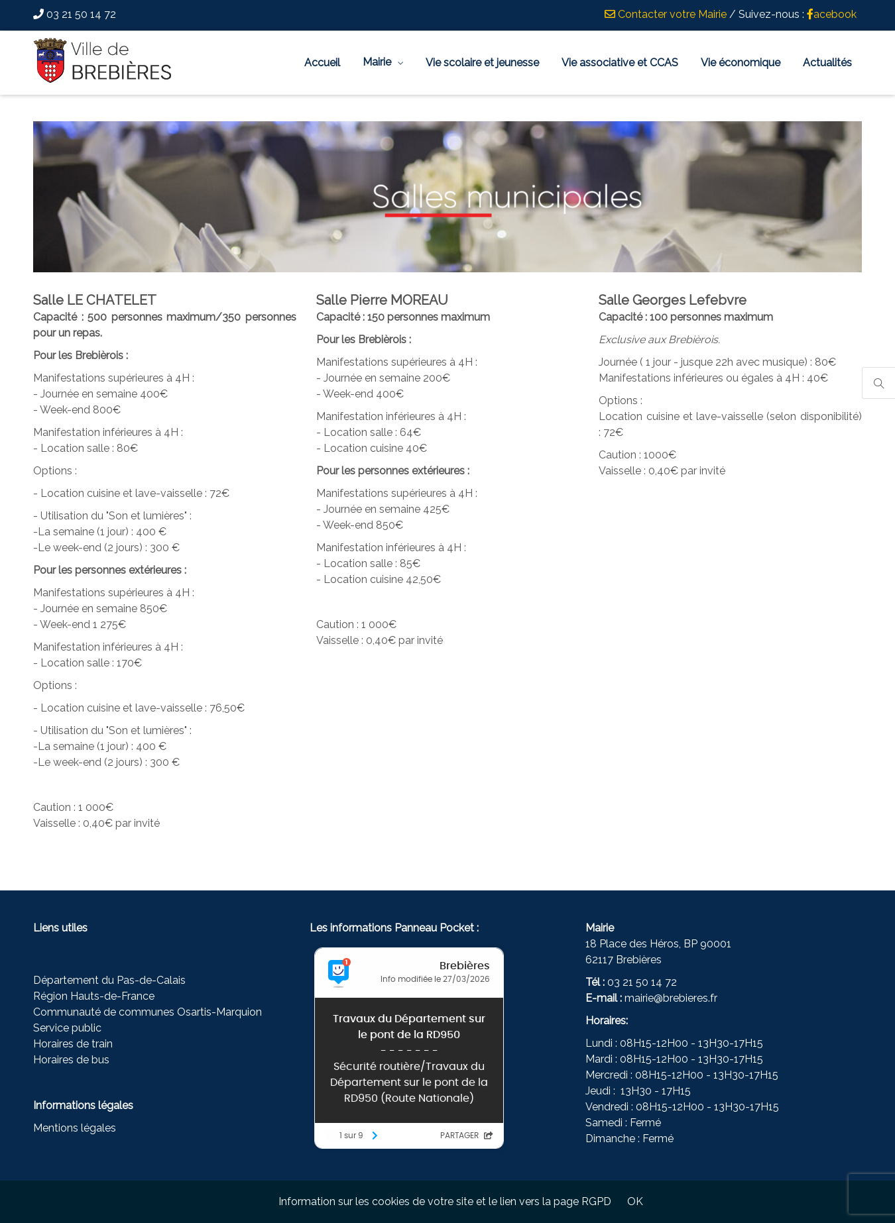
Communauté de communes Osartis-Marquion (147, 1012)
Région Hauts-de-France (93, 996)
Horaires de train (73, 1043)
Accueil (322, 62)
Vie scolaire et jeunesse (482, 62)
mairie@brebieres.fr (671, 998)
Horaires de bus (71, 1059)
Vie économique (740, 62)
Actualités (827, 62)
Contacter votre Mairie (666, 14)
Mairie (377, 62)
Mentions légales (74, 1128)
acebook (832, 14)
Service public (67, 1028)
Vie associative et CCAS (620, 62)
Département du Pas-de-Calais (109, 980)
